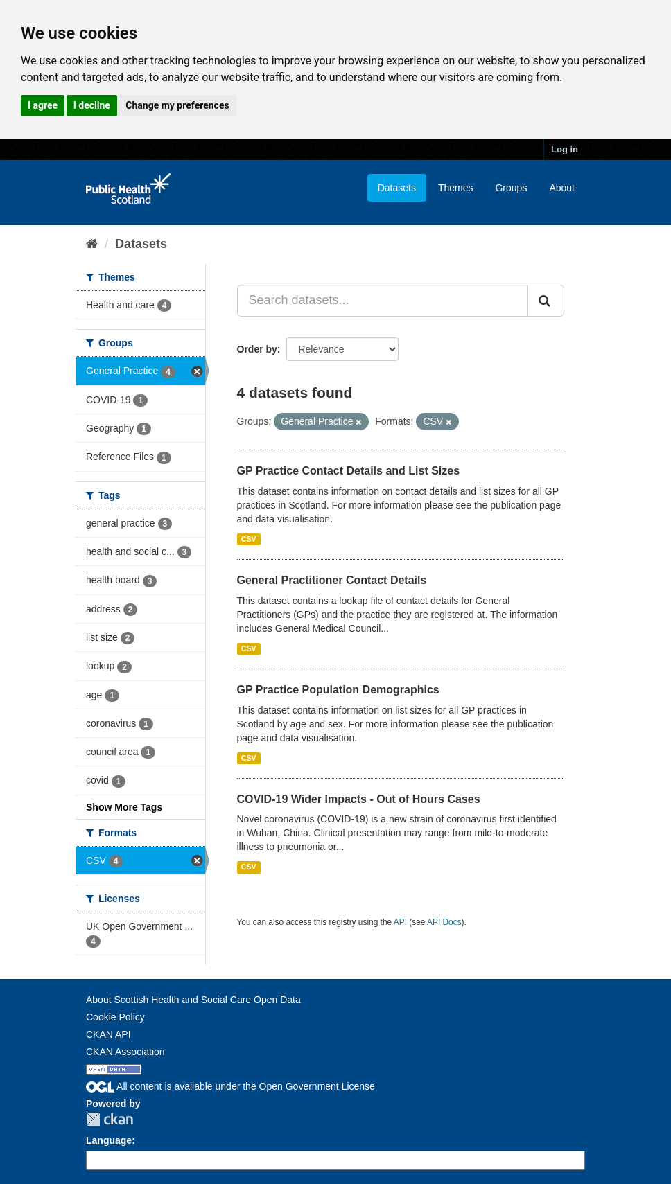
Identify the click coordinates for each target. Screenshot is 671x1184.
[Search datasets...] (382, 301)
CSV (248, 539)
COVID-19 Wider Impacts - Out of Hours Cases (358, 799)
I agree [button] (43, 105)
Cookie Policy (115, 1017)
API (400, 922)
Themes (455, 187)
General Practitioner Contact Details (332, 580)
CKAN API (108, 1034)
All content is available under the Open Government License (230, 1086)
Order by (257, 349)
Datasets (397, 187)
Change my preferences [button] (177, 105)
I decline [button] (91, 105)
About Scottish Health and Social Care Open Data (193, 999)
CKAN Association (125, 1051)
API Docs (444, 922)
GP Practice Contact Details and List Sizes (348, 471)
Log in (564, 149)
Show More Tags (124, 807)
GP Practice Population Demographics (338, 690)
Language (109, 1140)
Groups (511, 187)
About (562, 187)
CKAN (109, 1119)
